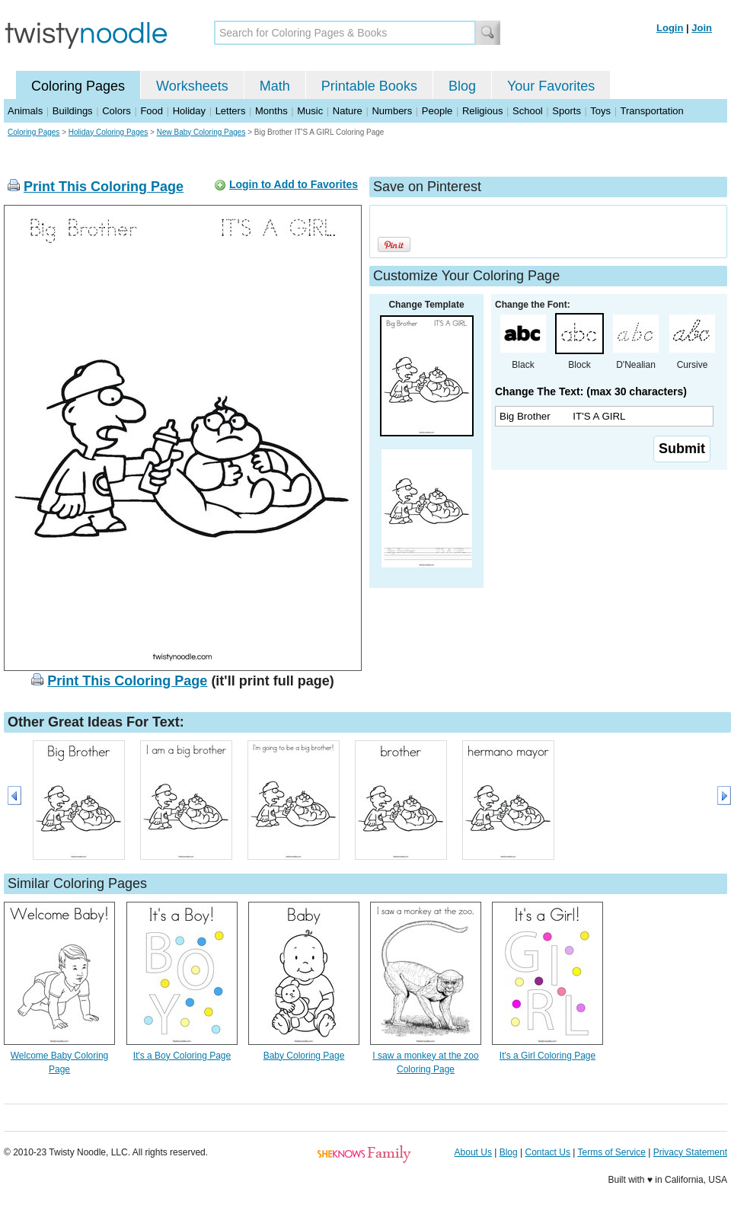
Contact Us (547, 1152)
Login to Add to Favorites (293, 184)
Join (701, 28)
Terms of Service (611, 1152)
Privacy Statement (690, 1152)
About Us (473, 1152)
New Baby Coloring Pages (201, 132)
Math (275, 86)
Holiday (189, 111)
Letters (230, 111)
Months (271, 111)
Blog (462, 86)
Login (669, 28)
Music (310, 111)
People (437, 111)
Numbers (392, 111)
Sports (566, 111)
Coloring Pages (78, 86)
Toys (600, 111)
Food (151, 111)
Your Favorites (551, 86)
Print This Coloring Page (104, 186)
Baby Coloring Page (304, 1055)
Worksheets (192, 86)
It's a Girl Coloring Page (547, 1055)
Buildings (73, 111)
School (527, 111)
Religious (482, 111)
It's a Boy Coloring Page (182, 1055)
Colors (116, 111)
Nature (347, 111)
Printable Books (369, 86)
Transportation (651, 111)
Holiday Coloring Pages (108, 132)
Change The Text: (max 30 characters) (591, 391)
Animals (25, 111)
